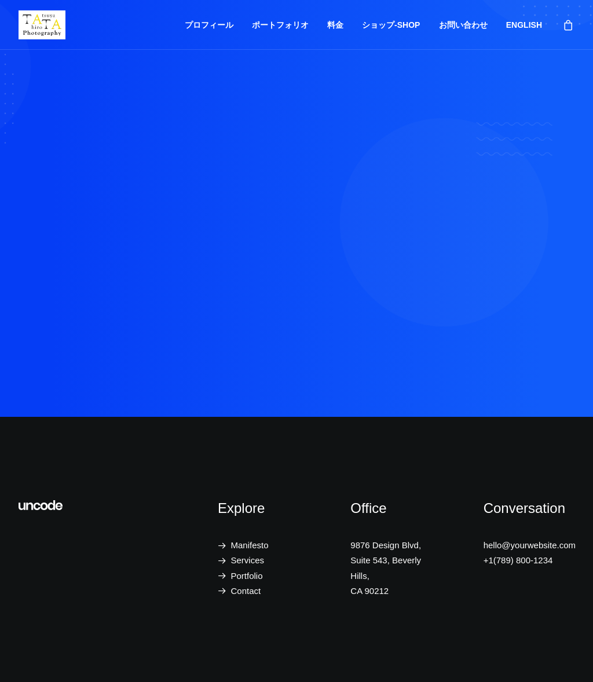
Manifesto (250, 545)
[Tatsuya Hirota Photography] (42, 24)
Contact (246, 591)
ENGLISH (524, 25)
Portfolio (247, 576)
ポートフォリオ (280, 25)
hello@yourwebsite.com (530, 545)
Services (248, 560)
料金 (335, 25)
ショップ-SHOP (391, 25)
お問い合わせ (463, 25)
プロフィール (209, 25)
